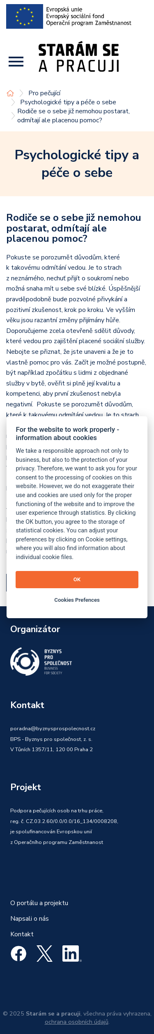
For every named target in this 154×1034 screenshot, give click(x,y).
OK (77, 579)
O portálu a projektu (39, 903)
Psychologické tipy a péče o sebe (68, 102)
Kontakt (22, 934)
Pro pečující (44, 93)
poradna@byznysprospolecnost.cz (52, 728)
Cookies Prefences (76, 600)
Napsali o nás (29, 918)
